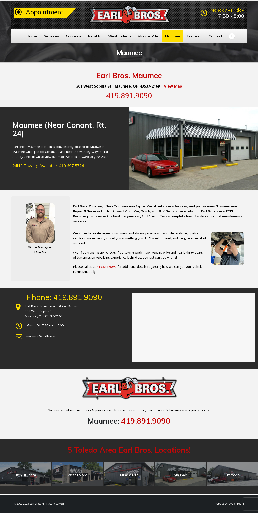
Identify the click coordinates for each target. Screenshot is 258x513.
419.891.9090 (145, 420)
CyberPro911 (236, 504)
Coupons (73, 36)
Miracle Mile (148, 36)
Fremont (194, 36)
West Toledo (119, 36)
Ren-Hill (94, 36)
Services (51, 36)
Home (32, 36)
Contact (216, 36)
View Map (173, 86)
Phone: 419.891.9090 (64, 297)
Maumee (172, 36)
